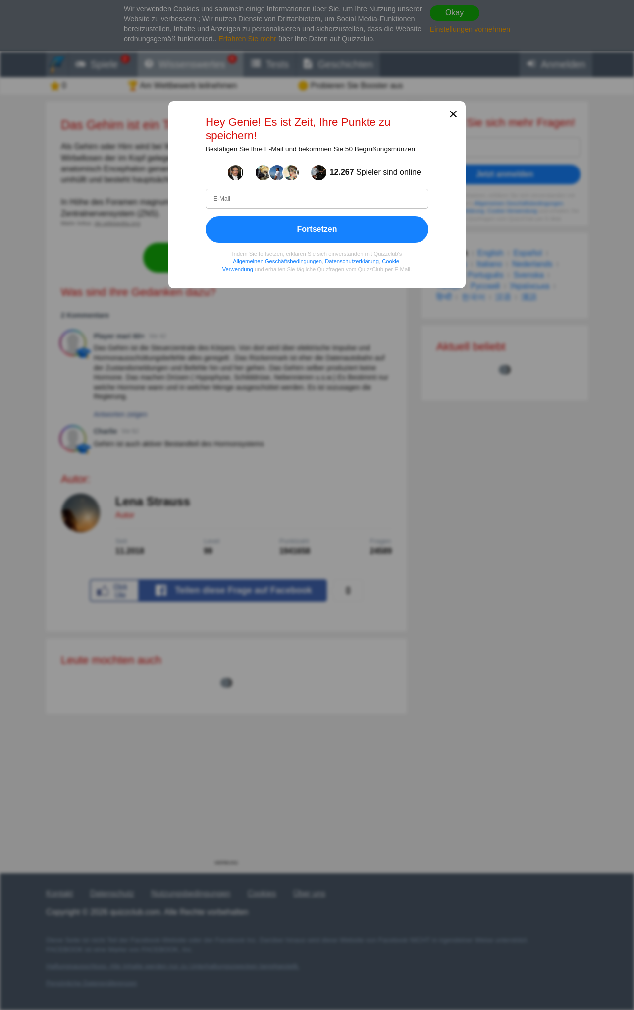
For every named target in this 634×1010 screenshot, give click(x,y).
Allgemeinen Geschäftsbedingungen (277, 261)
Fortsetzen (317, 228)
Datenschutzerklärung (352, 261)
